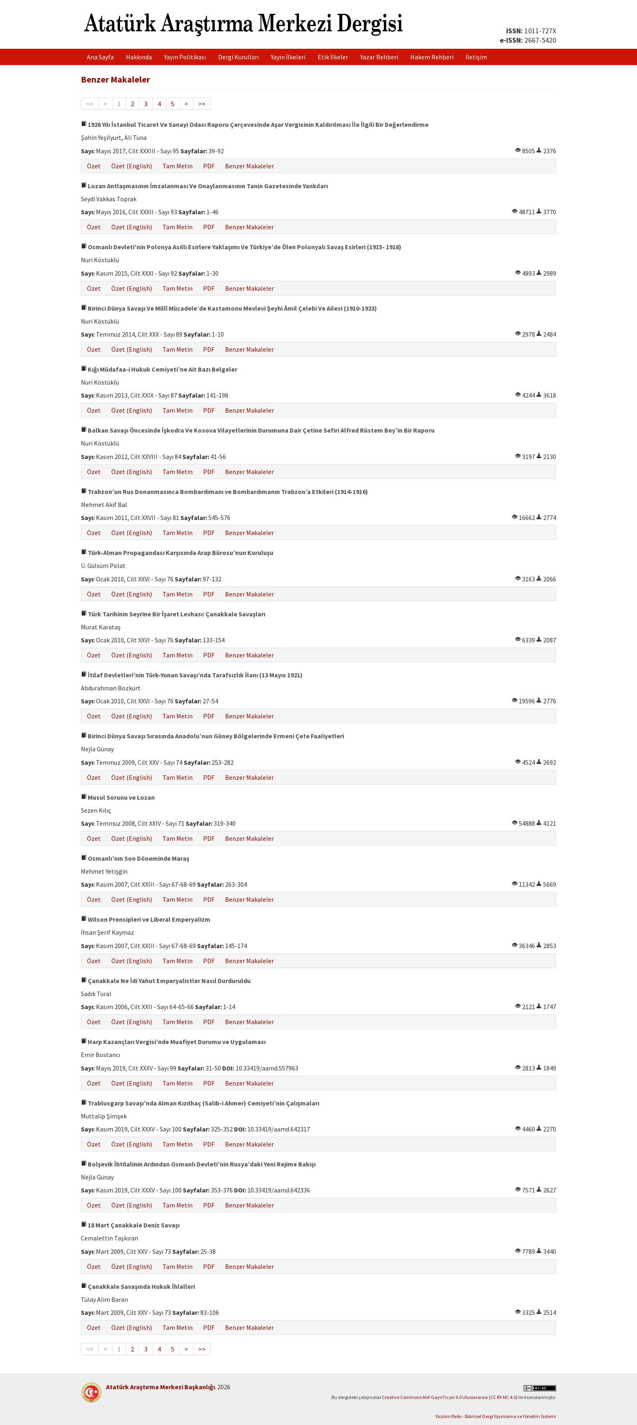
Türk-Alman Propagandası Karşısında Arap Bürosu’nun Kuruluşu (177, 552)
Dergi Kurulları (238, 57)
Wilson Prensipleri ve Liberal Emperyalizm (145, 919)
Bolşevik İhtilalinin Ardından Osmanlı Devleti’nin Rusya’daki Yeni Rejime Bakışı (198, 1164)
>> (202, 104)
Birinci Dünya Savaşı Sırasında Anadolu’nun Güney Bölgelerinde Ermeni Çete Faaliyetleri (212, 736)
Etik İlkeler (333, 57)
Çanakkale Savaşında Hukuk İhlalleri (138, 1286)
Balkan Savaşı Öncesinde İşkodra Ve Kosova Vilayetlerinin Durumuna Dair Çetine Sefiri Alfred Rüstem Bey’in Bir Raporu (258, 430)
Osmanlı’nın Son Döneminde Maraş (135, 858)
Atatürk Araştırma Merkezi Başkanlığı (160, 1387)
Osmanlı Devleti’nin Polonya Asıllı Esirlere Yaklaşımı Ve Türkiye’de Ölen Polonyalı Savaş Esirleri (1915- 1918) (241, 247)
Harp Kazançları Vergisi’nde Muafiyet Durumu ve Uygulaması (173, 1042)
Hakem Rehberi (431, 57)
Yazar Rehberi (379, 57)
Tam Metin (177, 166)
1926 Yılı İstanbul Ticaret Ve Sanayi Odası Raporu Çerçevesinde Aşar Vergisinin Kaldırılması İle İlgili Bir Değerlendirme (255, 124)
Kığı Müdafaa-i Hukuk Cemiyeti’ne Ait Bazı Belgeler (159, 369)
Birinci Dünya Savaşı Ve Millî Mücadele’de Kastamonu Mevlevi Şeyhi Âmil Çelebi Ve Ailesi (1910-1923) (229, 308)
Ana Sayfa (100, 57)
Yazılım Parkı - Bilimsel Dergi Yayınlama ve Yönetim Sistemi (496, 1416)
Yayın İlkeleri (288, 57)
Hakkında (139, 57)
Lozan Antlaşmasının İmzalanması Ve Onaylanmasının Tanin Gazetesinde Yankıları (204, 186)
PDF (208, 166)
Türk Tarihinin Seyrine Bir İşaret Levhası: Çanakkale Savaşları (173, 614)
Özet (94, 166)
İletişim (476, 57)
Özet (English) (131, 166)
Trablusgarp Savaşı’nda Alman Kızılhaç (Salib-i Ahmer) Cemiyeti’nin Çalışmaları (200, 1103)
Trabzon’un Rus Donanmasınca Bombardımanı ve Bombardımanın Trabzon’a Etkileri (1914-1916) (224, 491)
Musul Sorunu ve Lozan (118, 797)
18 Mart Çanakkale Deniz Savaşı (130, 1225)
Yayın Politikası (185, 57)
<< (89, 104)
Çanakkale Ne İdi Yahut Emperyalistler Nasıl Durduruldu (166, 981)
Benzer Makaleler (249, 166)
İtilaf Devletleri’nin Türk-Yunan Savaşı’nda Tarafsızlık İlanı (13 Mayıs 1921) (192, 675)
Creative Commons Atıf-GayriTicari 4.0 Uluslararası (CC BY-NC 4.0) (450, 1397)
